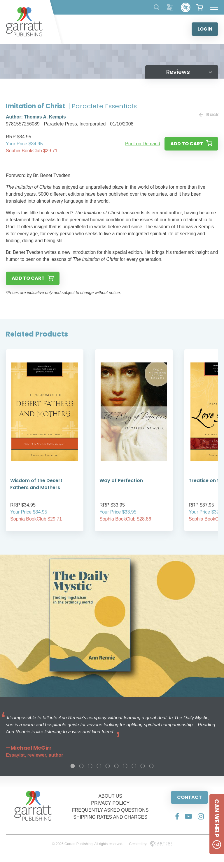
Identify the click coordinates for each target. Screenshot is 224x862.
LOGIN (204, 29)
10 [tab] (151, 766)
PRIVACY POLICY (110, 803)
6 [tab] (116, 766)
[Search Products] (156, 7)
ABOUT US (110, 796)
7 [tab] (125, 766)
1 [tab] (73, 766)
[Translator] (170, 7)
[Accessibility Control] (185, 7)
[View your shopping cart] (199, 7)
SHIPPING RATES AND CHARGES (110, 817)
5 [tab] (108, 766)
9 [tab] (143, 766)
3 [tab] (90, 766)
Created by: (150, 844)
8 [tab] (134, 766)
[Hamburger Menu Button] (214, 7)
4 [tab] (99, 766)
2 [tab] (81, 766)
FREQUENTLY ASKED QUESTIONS (110, 810)
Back (208, 114)
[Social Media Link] (177, 816)
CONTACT (189, 797)
